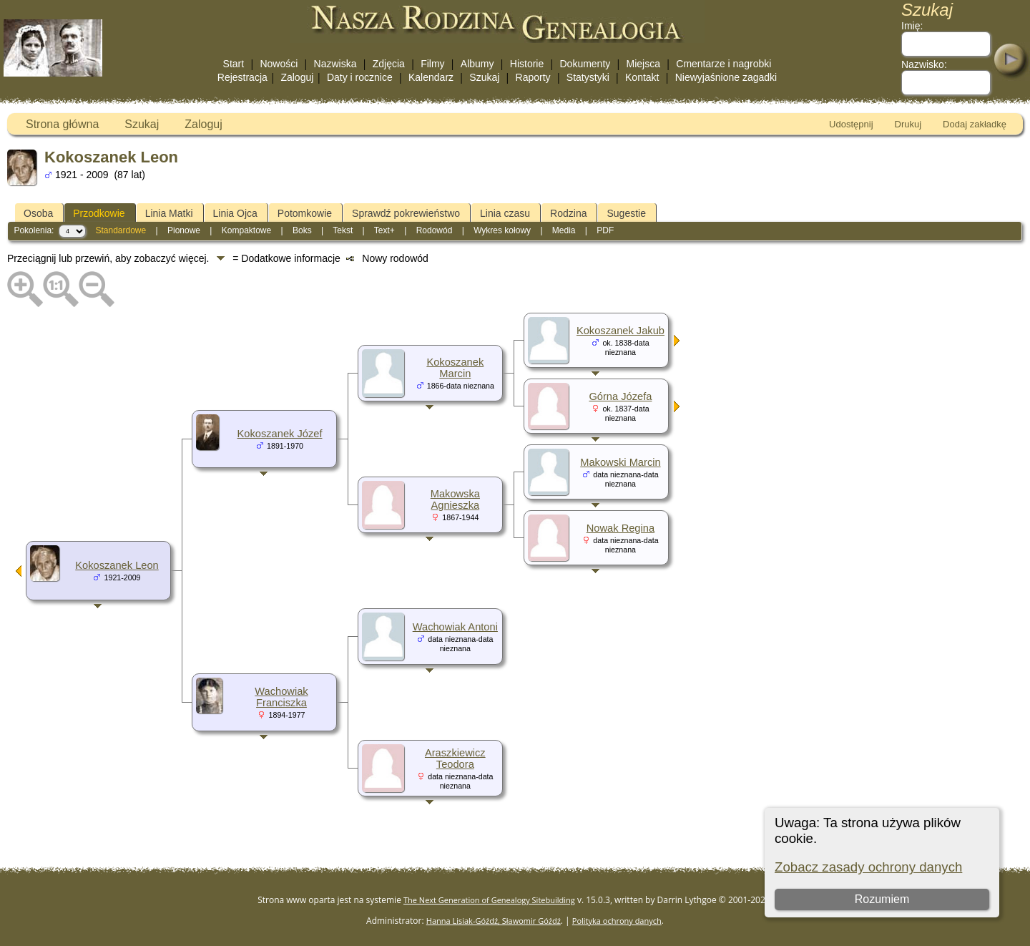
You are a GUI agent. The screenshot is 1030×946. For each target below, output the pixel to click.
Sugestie (626, 213)
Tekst (343, 230)
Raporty (533, 77)
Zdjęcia (389, 63)
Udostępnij (851, 124)
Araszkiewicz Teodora (455, 758)
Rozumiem (882, 899)
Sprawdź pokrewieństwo (406, 213)
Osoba (38, 213)
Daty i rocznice (360, 77)
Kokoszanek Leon (117, 565)
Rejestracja (242, 77)
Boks (302, 230)
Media (564, 230)
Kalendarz (430, 77)
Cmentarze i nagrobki (723, 63)
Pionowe (183, 230)
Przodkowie (98, 213)
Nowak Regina (620, 528)
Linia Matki (169, 213)
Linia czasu (505, 213)
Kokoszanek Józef (280, 433)
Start (234, 63)
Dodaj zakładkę (974, 124)
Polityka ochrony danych (617, 920)
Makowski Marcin (620, 462)
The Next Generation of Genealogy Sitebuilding (489, 899)
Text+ (384, 230)
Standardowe (120, 230)
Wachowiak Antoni (455, 627)
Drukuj (908, 124)
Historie (527, 63)
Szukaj (484, 77)
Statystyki (587, 77)
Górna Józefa (620, 396)
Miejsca (643, 63)
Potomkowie (305, 213)
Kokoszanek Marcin (455, 367)
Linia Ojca (235, 213)
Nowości (279, 63)
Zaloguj (296, 77)
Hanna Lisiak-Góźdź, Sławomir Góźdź (493, 920)
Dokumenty (584, 63)
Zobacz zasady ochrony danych (868, 866)
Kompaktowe (246, 230)
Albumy (477, 63)
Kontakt (642, 77)
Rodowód (434, 230)
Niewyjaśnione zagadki (726, 77)
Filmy (432, 63)
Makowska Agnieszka (455, 499)
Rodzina (568, 213)
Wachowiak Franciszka (281, 697)
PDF (605, 230)
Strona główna (62, 124)
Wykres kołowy (502, 230)
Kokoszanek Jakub (620, 330)
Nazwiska (335, 63)
